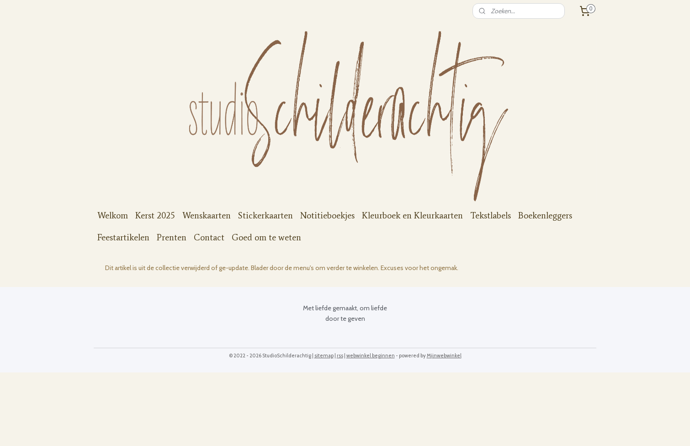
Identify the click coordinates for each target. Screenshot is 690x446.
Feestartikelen (123, 237)
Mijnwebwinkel (444, 355)
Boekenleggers (545, 215)
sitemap (324, 355)
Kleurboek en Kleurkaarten (412, 215)
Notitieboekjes (327, 215)
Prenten (171, 237)
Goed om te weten (266, 237)
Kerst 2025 (155, 215)
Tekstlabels (490, 215)
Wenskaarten (206, 215)
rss (340, 355)
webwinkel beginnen (370, 355)
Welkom (112, 215)
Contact (209, 237)
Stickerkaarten (265, 215)
